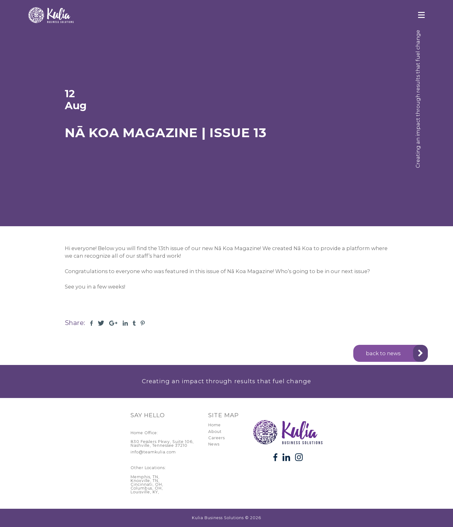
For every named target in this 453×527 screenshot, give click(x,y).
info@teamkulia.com (153, 452)
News (214, 444)
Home (214, 425)
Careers (216, 437)
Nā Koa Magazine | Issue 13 (165, 132)
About (215, 431)
